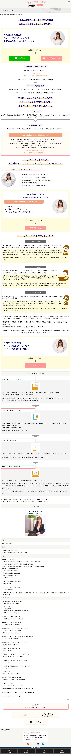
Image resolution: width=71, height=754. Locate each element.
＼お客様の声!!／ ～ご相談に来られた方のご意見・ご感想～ (35, 706)
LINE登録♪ (9, 751)
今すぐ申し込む (35, 228)
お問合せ (62, 752)
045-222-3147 (32, 5)
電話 (44, 752)
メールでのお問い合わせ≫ (30, 739)
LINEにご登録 (23, 715)
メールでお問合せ (36, 722)
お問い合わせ (40, 5)
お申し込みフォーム (53, 58)
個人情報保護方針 (5, 730)
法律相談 (26, 752)
